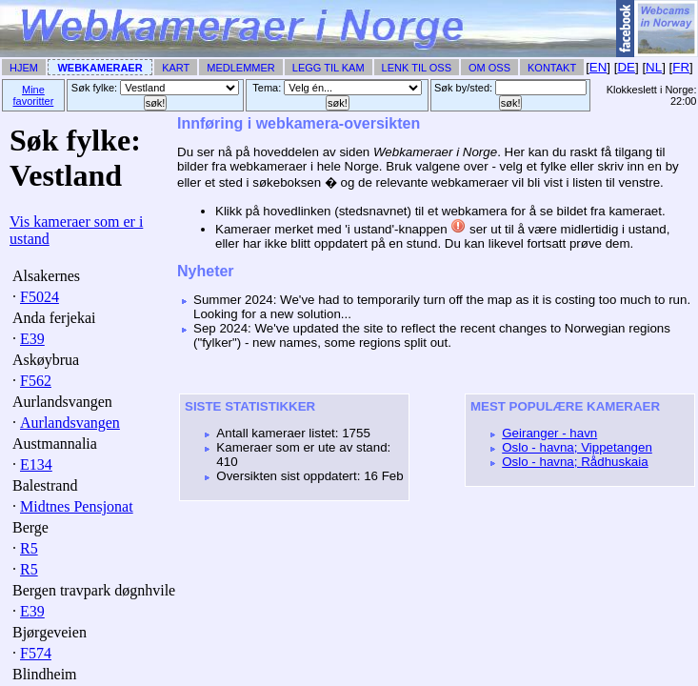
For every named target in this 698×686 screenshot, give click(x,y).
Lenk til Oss (416, 67)
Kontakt (552, 67)
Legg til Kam (328, 67)
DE (626, 67)
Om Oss (489, 67)
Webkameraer (99, 67)
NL (654, 67)
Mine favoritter (33, 95)
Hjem (24, 67)
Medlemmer (241, 67)
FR (680, 67)
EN (598, 67)
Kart (175, 67)
